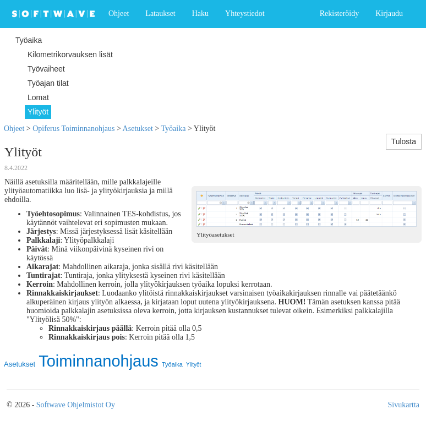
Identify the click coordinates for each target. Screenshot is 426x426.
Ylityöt (193, 365)
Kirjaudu (389, 13)
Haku (200, 13)
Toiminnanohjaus (99, 361)
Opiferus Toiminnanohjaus (73, 128)
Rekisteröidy (339, 13)
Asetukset (138, 128)
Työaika (173, 128)
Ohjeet (118, 13)
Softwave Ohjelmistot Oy (75, 405)
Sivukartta (403, 405)
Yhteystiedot (245, 13)
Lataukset (160, 13)
